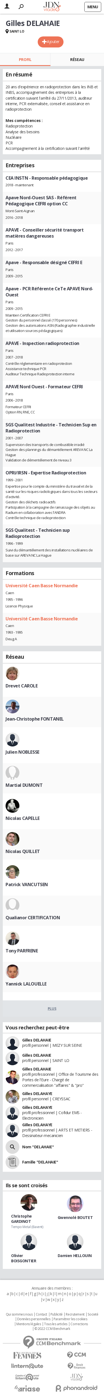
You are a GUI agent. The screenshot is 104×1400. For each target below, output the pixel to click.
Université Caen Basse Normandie (42, 586)
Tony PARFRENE (22, 951)
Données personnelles (33, 1319)
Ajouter (53, 41)
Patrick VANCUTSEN (27, 884)
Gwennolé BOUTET (75, 1217)
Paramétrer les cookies (70, 1319)
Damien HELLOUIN (75, 1255)
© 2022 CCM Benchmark (52, 1329)
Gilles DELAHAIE (36, 1040)
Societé (93, 1314)
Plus (52, 1008)
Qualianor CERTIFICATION (33, 918)
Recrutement (75, 1314)
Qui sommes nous (19, 1314)
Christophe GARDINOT (21, 1218)
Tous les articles (55, 1324)
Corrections (79, 1324)
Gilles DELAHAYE (37, 1093)
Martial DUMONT (24, 785)
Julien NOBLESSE (22, 752)
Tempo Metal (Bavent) (27, 1226)
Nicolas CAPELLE (23, 818)
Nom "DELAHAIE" (38, 1146)
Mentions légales (28, 1324)
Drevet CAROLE (22, 686)
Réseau (77, 59)
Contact (41, 1314)
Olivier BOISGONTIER (23, 1258)
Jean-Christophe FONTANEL (35, 719)
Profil (25, 59)
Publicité (56, 1314)
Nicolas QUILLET (23, 851)
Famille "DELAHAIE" (40, 1162)
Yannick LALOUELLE (26, 984)
